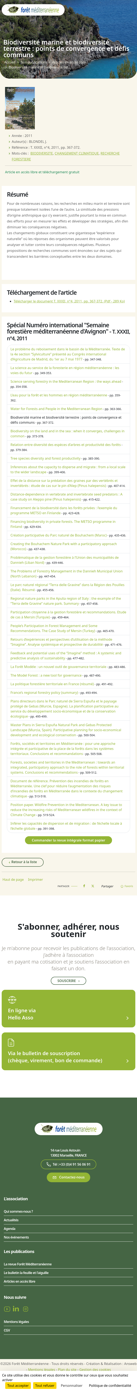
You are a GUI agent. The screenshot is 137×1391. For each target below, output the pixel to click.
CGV (7, 1330)
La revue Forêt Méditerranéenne (28, 1264)
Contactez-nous (68, 1177)
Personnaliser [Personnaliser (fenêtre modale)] (71, 1385)
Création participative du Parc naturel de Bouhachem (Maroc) (58, 535)
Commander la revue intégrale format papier (68, 840)
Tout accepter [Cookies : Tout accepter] (18, 1385)
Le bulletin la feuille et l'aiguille (26, 1272)
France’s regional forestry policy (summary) (44, 692)
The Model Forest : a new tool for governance (46, 675)
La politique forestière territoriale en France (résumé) (52, 684)
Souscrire (68, 980)
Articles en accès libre (69, 62)
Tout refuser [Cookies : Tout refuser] (44, 1385)
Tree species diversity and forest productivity (45, 458)
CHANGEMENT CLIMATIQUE (77, 153)
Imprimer (35, 879)
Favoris (126, 886)
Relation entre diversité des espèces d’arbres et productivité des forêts (65, 444)
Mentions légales (16, 1321)
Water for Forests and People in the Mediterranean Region (56, 408)
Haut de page (13, 879)
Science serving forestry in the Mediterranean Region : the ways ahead (65, 381)
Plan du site (67, 1369)
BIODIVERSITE (41, 153)
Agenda (9, 1228)
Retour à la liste (22, 862)
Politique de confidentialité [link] (110, 1385)
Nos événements (16, 1237)
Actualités (11, 1220)
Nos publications (34, 62)
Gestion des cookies (95, 1369)
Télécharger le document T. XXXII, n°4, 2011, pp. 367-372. (69, 301)
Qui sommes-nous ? (18, 1211)
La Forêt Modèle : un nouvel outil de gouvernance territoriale (58, 666)
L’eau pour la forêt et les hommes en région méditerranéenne (58, 395)
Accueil (9, 62)
